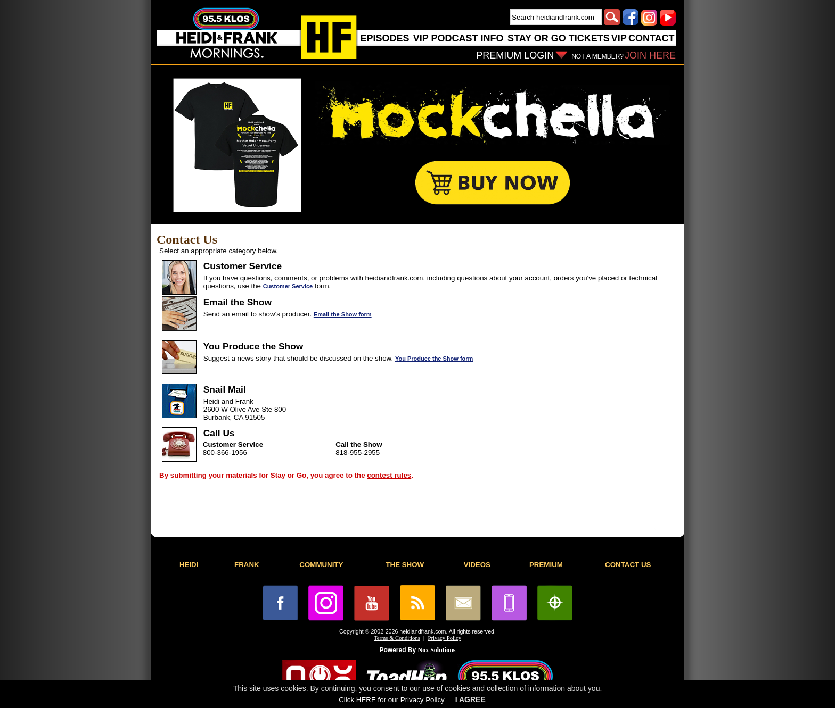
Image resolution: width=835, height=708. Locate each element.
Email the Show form (343, 314)
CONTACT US (628, 565)
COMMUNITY (321, 565)
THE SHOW (405, 565)
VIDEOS (477, 565)
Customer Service (288, 286)
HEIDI (189, 565)
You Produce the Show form (434, 358)
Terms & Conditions (397, 638)
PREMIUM (546, 565)
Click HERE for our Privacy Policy (391, 700)
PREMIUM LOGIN (515, 55)
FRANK (246, 565)
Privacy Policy (444, 638)
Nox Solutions (437, 650)
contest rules (389, 475)
